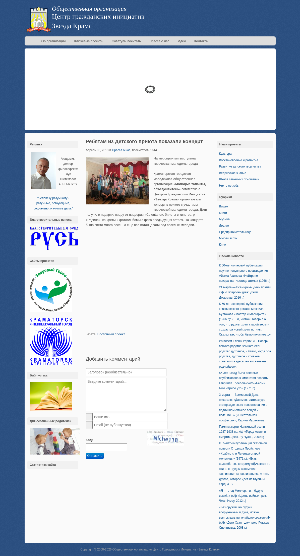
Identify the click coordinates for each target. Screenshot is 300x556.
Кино (222, 244)
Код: (89, 440)
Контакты (201, 41)
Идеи (182, 41)
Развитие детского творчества (240, 166)
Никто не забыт (230, 185)
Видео (223, 206)
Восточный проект (111, 334)
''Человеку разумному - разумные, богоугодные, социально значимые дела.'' (53, 203)
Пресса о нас (159, 41)
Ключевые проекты (88, 41)
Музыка (224, 219)
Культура (225, 153)
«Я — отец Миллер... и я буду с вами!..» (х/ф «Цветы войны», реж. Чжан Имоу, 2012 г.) (243, 496)
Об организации (53, 41)
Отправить (94, 456)
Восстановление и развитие (238, 160)
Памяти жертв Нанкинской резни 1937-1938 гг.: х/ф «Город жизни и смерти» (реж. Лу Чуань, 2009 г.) (242, 432)
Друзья (224, 225)
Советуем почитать (126, 41)
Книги (223, 213)
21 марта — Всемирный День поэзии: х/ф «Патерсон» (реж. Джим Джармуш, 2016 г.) (245, 292)
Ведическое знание (232, 173)
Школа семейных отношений (239, 179)
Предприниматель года (235, 232)
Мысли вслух (228, 238)
